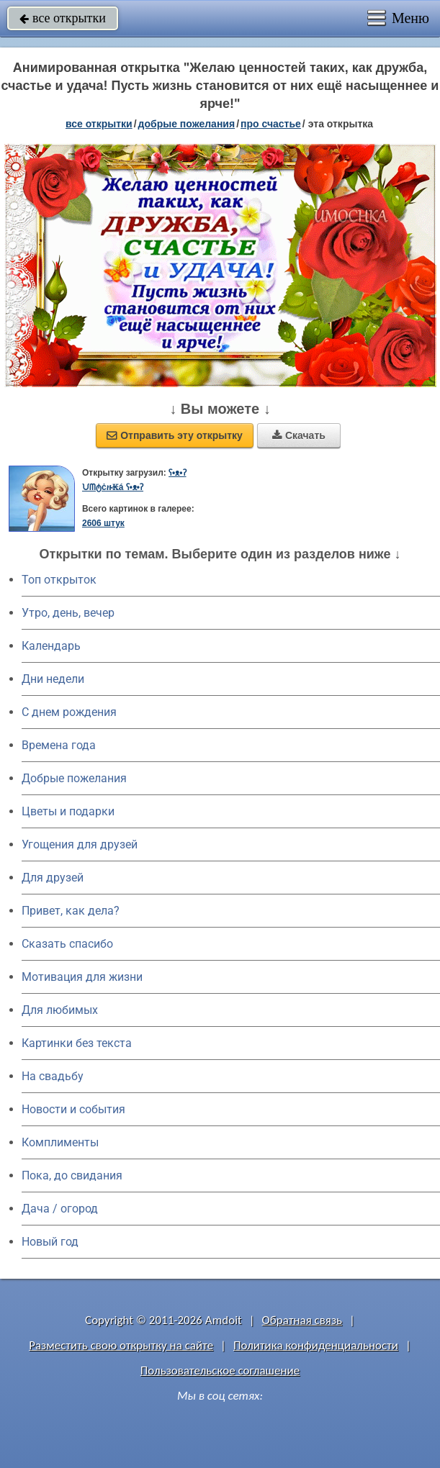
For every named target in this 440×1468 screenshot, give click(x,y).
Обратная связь (302, 1320)
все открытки (62, 18)
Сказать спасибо (67, 944)
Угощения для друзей (80, 844)
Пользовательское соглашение (220, 1370)
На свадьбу (53, 1076)
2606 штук (103, 523)
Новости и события (73, 1109)
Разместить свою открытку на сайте (121, 1345)
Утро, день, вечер (68, 613)
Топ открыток (59, 579)
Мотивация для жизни (82, 977)
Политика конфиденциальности (315, 1345)
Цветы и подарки (68, 811)
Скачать (298, 435)
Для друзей (53, 877)
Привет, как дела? (71, 911)
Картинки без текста (77, 1043)
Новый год (50, 1242)
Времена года (59, 745)
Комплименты (60, 1142)
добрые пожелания (186, 124)
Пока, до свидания (72, 1175)
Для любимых (60, 1010)
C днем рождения (69, 712)
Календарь (51, 646)
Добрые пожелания (74, 778)
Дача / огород (60, 1208)
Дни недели (53, 679)
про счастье (271, 124)
